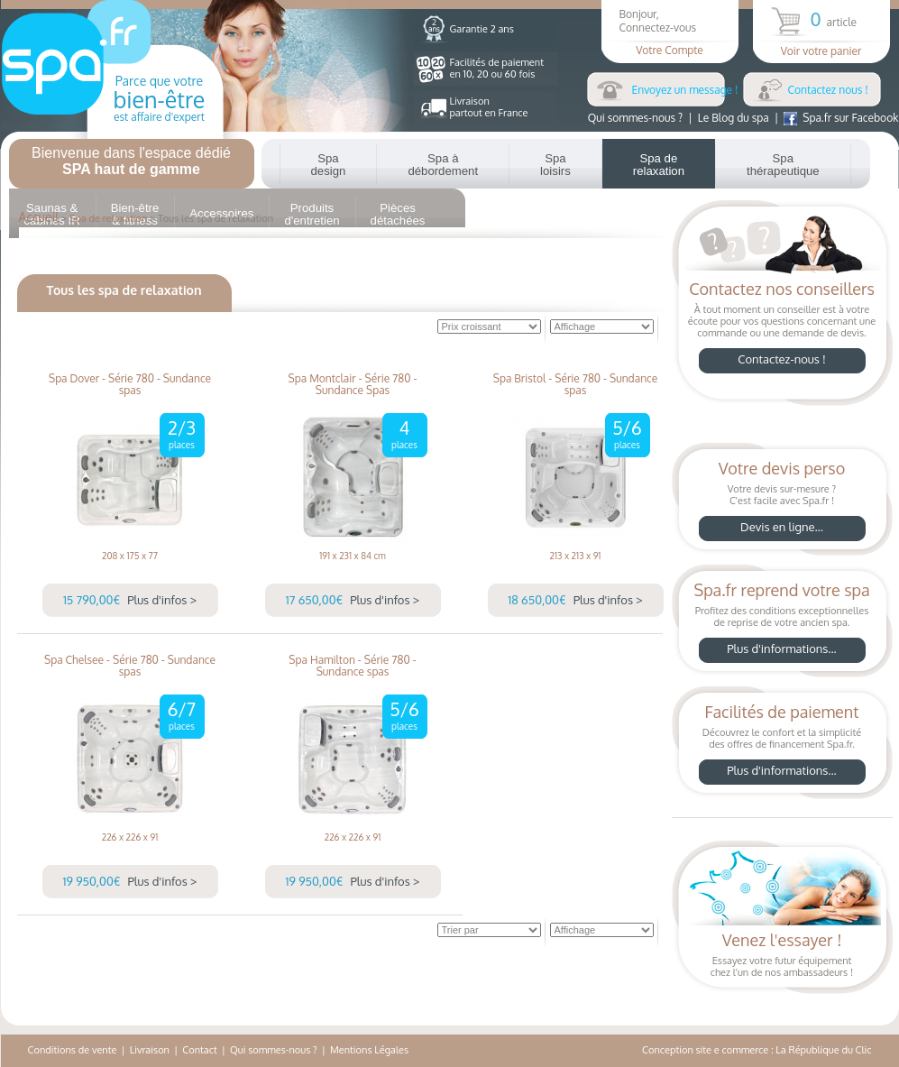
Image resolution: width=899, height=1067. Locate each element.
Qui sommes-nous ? (635, 117)
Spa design (328, 165)
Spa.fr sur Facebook (841, 117)
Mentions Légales (369, 1050)
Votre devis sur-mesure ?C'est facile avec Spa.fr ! (782, 502)
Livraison (150, 1050)
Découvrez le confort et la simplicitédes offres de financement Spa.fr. (782, 745)
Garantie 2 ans (482, 29)
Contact (199, 1050)
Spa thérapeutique (783, 165)
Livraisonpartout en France (489, 107)
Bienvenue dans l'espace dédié (131, 161)
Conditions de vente (72, 1050)
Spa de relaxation (658, 165)
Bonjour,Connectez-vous (669, 32)
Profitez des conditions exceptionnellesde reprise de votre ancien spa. (782, 623)
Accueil (39, 217)
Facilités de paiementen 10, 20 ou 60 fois (497, 68)
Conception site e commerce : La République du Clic (756, 1050)
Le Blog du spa (733, 117)
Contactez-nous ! (782, 359)
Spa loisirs (555, 165)
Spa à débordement (443, 165)
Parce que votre (160, 98)
